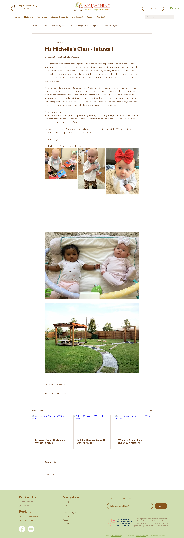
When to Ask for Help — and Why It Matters (131, 441)
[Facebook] (22, 529)
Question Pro (116, 536)
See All (149, 410)
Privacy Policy (141, 536)
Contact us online (26, 502)
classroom (49, 385)
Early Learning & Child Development (85, 26)
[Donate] (153, 8)
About (65, 520)
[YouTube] (31, 529)
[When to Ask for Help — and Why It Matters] (133, 425)
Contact (66, 524)
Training (66, 502)
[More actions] (137, 42)
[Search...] (159, 17)
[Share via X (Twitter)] (52, 393)
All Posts (35, 26)
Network (66, 505)
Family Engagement (112, 26)
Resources (67, 509)
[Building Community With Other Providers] (92, 425)
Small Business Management (55, 26)
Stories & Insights (69, 513)
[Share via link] (65, 393)
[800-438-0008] (24, 8)
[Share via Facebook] (46, 393)
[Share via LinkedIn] (58, 393)
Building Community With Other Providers (91, 441)
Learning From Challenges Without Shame (50, 441)
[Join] (161, 506)
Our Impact (67, 516)
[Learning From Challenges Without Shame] (50, 425)
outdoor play (62, 385)
